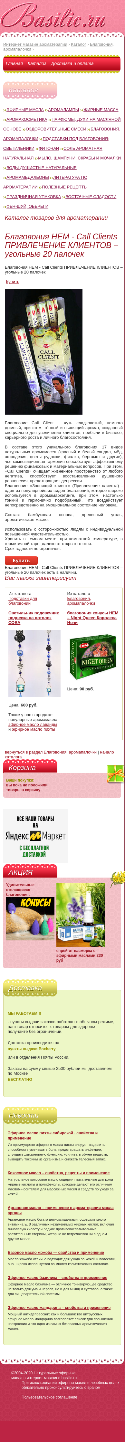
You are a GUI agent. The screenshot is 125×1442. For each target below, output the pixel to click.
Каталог (37, 63)
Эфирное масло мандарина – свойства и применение (59, 1307)
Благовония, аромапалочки (81, 601)
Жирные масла (101, 109)
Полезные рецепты (65, 187)
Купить (12, 281)
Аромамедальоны (27, 177)
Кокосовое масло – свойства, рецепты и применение (59, 1173)
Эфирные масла (25, 109)
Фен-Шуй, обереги (27, 206)
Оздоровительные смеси (56, 129)
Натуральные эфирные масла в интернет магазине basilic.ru (44, 1375)
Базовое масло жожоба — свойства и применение (56, 1252)
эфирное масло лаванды (32, 724)
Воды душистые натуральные (41, 167)
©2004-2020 (22, 1373)
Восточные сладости (90, 196)
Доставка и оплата (72, 63)
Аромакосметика (26, 119)
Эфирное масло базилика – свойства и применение (57, 1277)
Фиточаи (49, 148)
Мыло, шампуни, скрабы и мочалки (79, 158)
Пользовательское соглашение (49, 1397)
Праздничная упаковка (33, 196)
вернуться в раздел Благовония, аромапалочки (51, 752)
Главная (14, 63)
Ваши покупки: (20, 780)
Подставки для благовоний (22, 601)
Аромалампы (63, 109)
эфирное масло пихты (33, 729)
